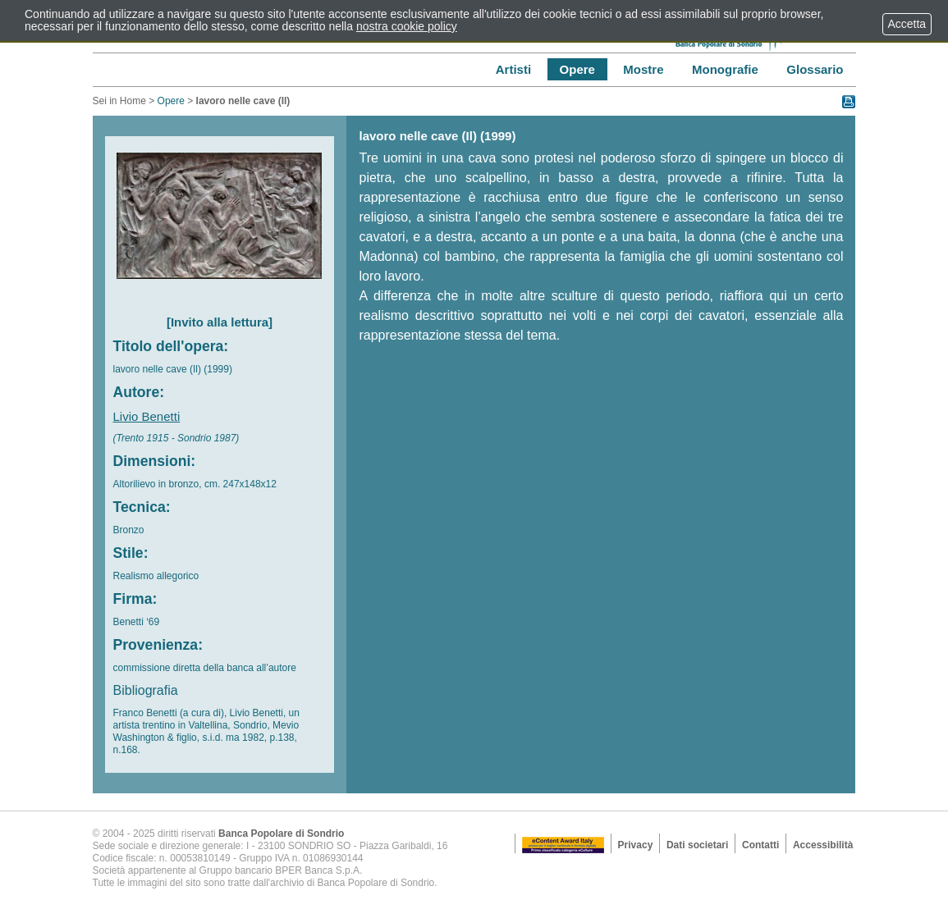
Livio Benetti (147, 416)
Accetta (907, 23)
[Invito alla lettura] (219, 322)
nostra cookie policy (406, 26)
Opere (171, 101)
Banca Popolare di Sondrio (281, 833)
